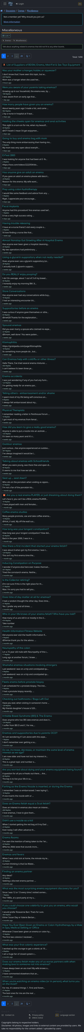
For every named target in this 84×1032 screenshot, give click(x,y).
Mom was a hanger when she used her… (21, 79)
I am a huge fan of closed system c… (19, 954)
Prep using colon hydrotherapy (19, 189)
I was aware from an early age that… (19, 96)
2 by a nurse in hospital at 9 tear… (17, 113)
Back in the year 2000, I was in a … (18, 538)
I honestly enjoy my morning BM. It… (19, 283)
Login (20, 3)
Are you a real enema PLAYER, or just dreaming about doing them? (44, 495)
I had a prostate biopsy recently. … (18, 691)
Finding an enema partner (17, 871)
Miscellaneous (32, 10)
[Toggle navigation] (4, 3)
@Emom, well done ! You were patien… (20, 334)
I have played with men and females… (19, 504)
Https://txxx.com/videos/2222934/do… (20, 164)
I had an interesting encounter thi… (18, 300)
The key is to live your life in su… (17, 778)
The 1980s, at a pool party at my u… (18, 897)
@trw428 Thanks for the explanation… (20, 317)
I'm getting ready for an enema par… (19, 385)
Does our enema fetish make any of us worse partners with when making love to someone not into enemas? (38, 963)
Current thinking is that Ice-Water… (18, 863)
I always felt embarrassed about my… (19, 402)
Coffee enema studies (14, 512)
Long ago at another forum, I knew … (19, 657)
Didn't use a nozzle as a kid (17, 820)
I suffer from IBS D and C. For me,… (18, 725)
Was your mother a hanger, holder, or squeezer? (29, 70)
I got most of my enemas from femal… (20, 419)
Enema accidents (12, 376)
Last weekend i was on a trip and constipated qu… (25, 674)
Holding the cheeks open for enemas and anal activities (34, 121)
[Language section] (80, 3)
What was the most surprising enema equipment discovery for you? (40, 888)
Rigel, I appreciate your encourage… (19, 198)
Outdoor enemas (12, 444)
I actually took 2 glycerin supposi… (18, 266)
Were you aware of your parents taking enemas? (29, 87)
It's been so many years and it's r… (18, 436)
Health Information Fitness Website (22, 631)
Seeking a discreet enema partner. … (19, 880)
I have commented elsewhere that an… (20, 973)
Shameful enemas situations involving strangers (29, 665)
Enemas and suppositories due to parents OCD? (29, 733)
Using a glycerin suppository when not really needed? (32, 257)
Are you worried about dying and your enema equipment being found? (42, 769)
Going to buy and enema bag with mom (24, 138)
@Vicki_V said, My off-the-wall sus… (18, 521)
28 (21, 56)
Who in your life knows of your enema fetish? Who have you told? (38, 614)
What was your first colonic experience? (24, 945)
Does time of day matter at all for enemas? (26, 597)
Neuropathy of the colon (16, 648)
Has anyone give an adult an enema (23, 172)
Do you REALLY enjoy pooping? (19, 274)
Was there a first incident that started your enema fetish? (34, 546)
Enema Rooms (10, 837)
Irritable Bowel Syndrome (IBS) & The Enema (27, 716)
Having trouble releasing (16, 223)
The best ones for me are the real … (18, 993)
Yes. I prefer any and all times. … (17, 606)
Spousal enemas (11, 325)
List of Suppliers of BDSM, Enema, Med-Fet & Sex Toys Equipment (43, 65)
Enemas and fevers (13, 854)
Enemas (21, 10)
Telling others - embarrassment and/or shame (28, 393)
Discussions (10, 10)
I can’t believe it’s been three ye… (17, 368)
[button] (27, 56)
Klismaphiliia (9, 342)
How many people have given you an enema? (27, 104)
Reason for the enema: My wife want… (20, 181)
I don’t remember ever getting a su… (19, 742)
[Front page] (1, 10)
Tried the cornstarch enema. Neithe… (19, 572)
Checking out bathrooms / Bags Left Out (25, 699)
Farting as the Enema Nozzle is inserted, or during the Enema (37, 786)
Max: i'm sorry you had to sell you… (18, 589)
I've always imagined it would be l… (18, 453)
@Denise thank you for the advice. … (19, 640)
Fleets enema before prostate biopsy (23, 682)
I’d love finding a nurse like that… (17, 232)
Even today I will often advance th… (18, 829)
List (5, 35)
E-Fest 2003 (8, 155)
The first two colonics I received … (18, 937)
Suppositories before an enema (20, 308)
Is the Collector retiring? (16, 580)
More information (12, 21)
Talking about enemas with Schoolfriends (25, 461)
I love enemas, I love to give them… (18, 812)
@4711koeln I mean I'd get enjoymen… (20, 130)
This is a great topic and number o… (19, 762)
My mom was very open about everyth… (20, 147)
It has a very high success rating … (18, 215)
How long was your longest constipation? (25, 529)
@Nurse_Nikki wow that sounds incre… (20, 846)
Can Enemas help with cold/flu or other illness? (29, 359)
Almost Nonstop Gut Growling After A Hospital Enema (32, 240)
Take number (8, 623)
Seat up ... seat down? (14, 478)
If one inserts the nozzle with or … (18, 796)
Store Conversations (13, 291)
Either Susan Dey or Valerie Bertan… (19, 917)
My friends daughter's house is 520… (19, 708)
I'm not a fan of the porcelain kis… (18, 487)
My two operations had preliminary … (19, 249)
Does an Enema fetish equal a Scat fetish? (26, 803)
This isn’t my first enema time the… (18, 555)
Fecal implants (10, 206)
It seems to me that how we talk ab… (19, 470)
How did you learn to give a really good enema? (29, 427)
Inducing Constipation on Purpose (21, 563)
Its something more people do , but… (19, 351)
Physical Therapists (13, 410)
